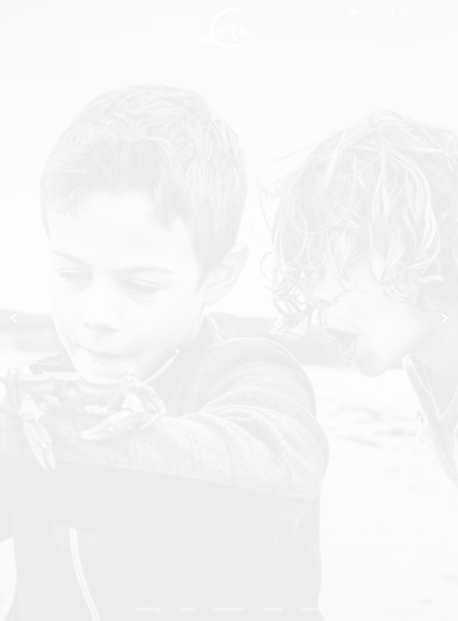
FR (414, 11)
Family (187, 609)
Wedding (148, 609)
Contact (312, 609)
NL (423, 11)
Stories (273, 609)
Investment (229, 609)
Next (447, 318)
